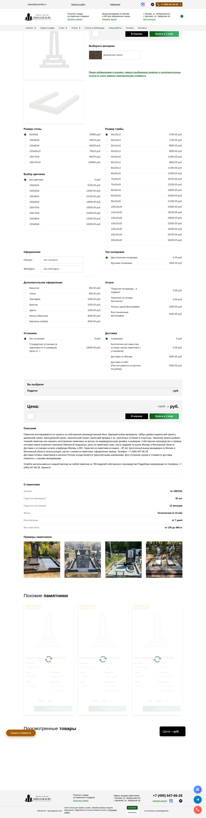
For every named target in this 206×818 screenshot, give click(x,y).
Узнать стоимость (21, 732)
